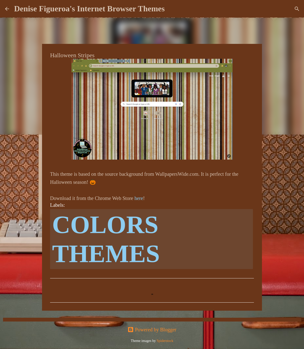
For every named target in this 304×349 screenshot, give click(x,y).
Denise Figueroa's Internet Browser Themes (89, 8)
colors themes (106, 239)
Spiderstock (165, 341)
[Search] (172, 9)
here (138, 198)
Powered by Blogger (152, 329)
